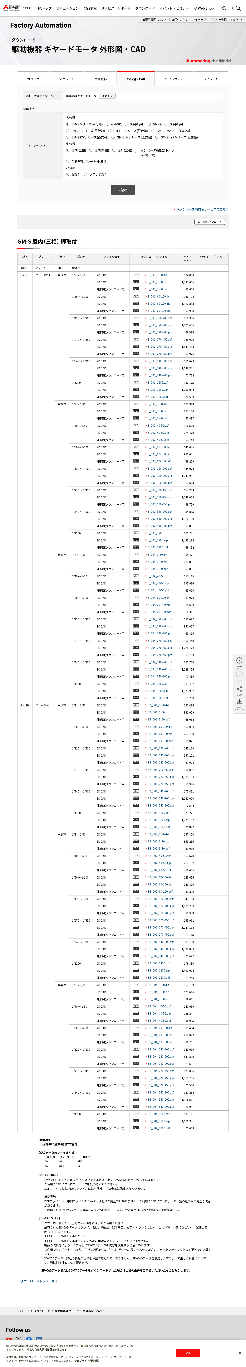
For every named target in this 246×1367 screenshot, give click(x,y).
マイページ (199, 19)
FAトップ (45, 8)
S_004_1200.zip (158, 691)
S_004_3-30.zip (157, 562)
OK (188, 1353)
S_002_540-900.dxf (160, 511)
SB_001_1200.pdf (159, 827)
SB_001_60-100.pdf (160, 741)
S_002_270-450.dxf (160, 490)
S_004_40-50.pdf (158, 590)
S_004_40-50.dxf (158, 576)
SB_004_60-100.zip (160, 1035)
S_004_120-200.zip (160, 626)
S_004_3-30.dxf (157, 554)
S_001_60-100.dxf (159, 296)
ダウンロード (145, 8)
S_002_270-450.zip (160, 497)
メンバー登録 (218, 19)
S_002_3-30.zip (157, 411)
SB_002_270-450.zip (161, 927)
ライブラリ (211, 79)
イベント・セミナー (174, 8)
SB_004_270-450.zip (161, 1078)
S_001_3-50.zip (157, 282)
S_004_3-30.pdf (158, 569)
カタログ (33, 79)
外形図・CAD (136, 79)
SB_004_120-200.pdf (161, 1063)
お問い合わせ (180, 19)
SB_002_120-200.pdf (161, 913)
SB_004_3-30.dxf (158, 985)
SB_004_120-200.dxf (161, 1049)
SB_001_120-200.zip (161, 755)
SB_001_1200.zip (159, 820)
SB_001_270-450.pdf (161, 784)
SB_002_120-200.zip (161, 906)
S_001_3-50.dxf (157, 275)
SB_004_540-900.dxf (161, 1092)
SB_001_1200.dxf (159, 813)
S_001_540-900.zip (160, 368)
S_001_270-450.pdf (160, 354)
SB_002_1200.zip (159, 970)
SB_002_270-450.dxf (161, 920)
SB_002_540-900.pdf (161, 956)
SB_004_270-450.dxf (161, 1071)
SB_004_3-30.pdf (159, 999)
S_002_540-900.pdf (160, 526)
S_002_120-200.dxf (160, 468)
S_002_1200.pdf (158, 547)
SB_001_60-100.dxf (160, 727)
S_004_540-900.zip (160, 669)
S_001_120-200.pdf (160, 332)
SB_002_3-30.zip (158, 841)
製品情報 (90, 8)
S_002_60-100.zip (159, 454)
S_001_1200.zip (158, 389)
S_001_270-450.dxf (160, 339)
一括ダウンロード (211, 222)
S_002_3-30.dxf (157, 404)
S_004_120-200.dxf (160, 619)
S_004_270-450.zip (160, 648)
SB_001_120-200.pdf (161, 762)
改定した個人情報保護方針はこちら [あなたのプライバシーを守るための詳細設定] (47, 1349)
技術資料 (101, 79)
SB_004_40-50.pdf (159, 1020)
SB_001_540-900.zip (161, 798)
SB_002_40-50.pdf (159, 870)
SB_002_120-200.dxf (161, 899)
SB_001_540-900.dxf (161, 791)
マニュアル (67, 79)
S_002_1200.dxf (158, 533)
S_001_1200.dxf (158, 382)
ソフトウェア (174, 79)
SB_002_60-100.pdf (160, 891)
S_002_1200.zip (158, 540)
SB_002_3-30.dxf (158, 834)
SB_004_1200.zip (159, 1121)
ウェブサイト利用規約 (86, 1360)
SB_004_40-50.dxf (159, 1006)
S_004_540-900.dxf (160, 662)
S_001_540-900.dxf (160, 361)
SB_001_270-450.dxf (161, 770)
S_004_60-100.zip (159, 605)
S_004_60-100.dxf (159, 597)
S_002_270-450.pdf (160, 504)
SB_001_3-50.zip (158, 712)
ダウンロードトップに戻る (39, 1281)
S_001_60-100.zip (159, 303)
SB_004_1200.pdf (159, 1128)
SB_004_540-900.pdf (161, 1106)
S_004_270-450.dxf (160, 640)
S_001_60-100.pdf (159, 311)
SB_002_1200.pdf (159, 977)
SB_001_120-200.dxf (161, 748)
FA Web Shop (204, 8)
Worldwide (224, 8)
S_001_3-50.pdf (158, 289)
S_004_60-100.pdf (159, 612)
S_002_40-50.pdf (158, 440)
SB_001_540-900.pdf (161, 805)
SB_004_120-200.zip (161, 1056)
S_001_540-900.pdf (160, 375)
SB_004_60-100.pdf (160, 1042)
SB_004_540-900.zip (161, 1099)
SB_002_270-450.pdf (161, 934)
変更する (107, 96)
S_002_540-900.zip (160, 519)
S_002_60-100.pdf (159, 461)
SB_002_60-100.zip (160, 884)
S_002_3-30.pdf (158, 418)
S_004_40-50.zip (158, 583)
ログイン (236, 19)
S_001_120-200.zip (160, 325)
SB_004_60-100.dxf (160, 1028)
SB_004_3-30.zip (158, 992)
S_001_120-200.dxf (160, 318)
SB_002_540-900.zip (161, 949)
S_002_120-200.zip (160, 475)
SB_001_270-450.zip (161, 777)
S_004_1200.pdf (158, 698)
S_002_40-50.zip (158, 432)
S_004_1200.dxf (158, 684)
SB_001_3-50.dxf (158, 705)
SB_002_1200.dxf (159, 963)
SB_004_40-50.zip (159, 1013)
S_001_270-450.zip (160, 346)
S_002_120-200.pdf (160, 483)
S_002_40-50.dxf (158, 425)
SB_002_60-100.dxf (160, 877)
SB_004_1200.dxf (159, 1114)
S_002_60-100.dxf (159, 447)
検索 (123, 190)
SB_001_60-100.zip (160, 734)
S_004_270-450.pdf (160, 655)
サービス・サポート (116, 8)
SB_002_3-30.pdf (159, 848)
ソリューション (67, 8)
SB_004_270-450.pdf (161, 1085)
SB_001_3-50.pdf (159, 719)
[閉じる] (240, 1353)
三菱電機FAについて (154, 19)
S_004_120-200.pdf (160, 633)
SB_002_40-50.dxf (159, 856)
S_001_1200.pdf (158, 397)
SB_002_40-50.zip (159, 863)
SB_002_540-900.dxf (161, 942)
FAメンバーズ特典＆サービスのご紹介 (202, 209)
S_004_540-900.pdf (160, 676)
